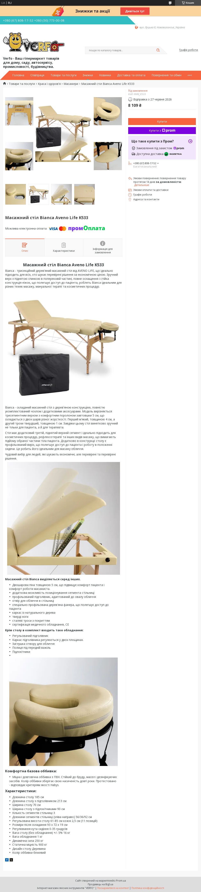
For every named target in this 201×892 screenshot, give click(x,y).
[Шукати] (158, 50)
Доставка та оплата (131, 75)
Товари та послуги (63, 75)
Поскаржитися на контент (113, 888)
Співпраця (37, 75)
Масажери (71, 84)
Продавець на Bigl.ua (100, 884)
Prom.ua (121, 880)
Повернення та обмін (167, 75)
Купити (162, 121)
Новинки (105, 75)
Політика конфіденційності (147, 888)
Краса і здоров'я (49, 84)
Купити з (162, 130)
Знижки (88, 75)
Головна (18, 75)
